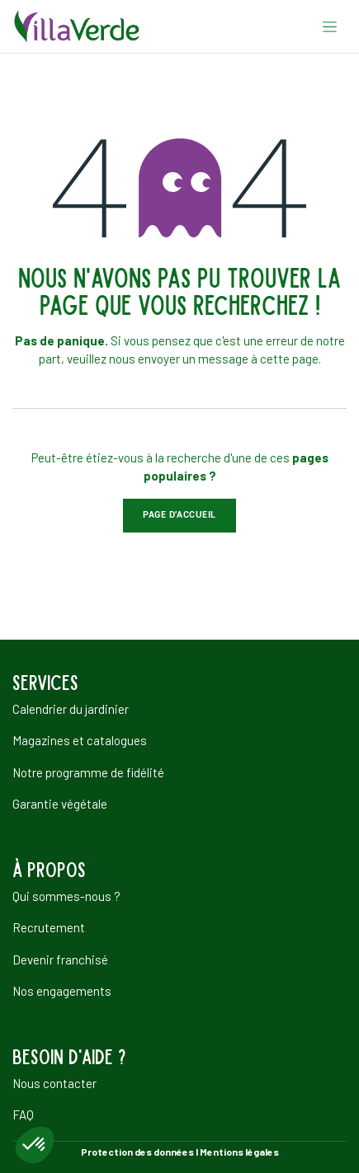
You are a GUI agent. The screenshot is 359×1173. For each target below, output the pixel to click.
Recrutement (48, 927)
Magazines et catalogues (79, 740)
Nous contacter (54, 1083)
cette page (289, 358)
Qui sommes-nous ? (66, 896)
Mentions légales (239, 1151)
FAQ (23, 1114)
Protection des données (137, 1151)
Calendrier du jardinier (70, 708)
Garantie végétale (59, 803)
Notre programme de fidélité (88, 772)
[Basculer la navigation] (330, 26)
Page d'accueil (179, 514)
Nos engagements (61, 990)
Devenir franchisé (60, 959)
